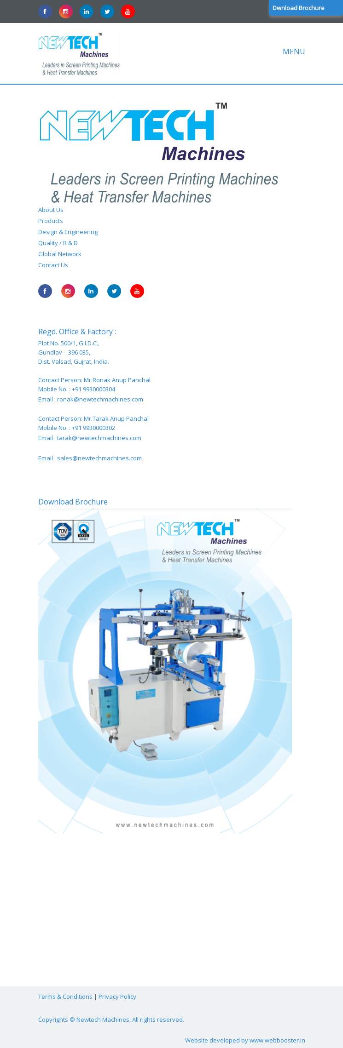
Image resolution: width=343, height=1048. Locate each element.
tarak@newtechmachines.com (99, 438)
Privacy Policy (117, 996)
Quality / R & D (58, 243)
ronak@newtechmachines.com (100, 399)
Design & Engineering (68, 232)
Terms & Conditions (65, 996)
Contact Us (53, 265)
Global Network (59, 254)
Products (50, 221)
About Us (51, 210)
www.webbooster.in (277, 1040)
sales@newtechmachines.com (99, 458)
